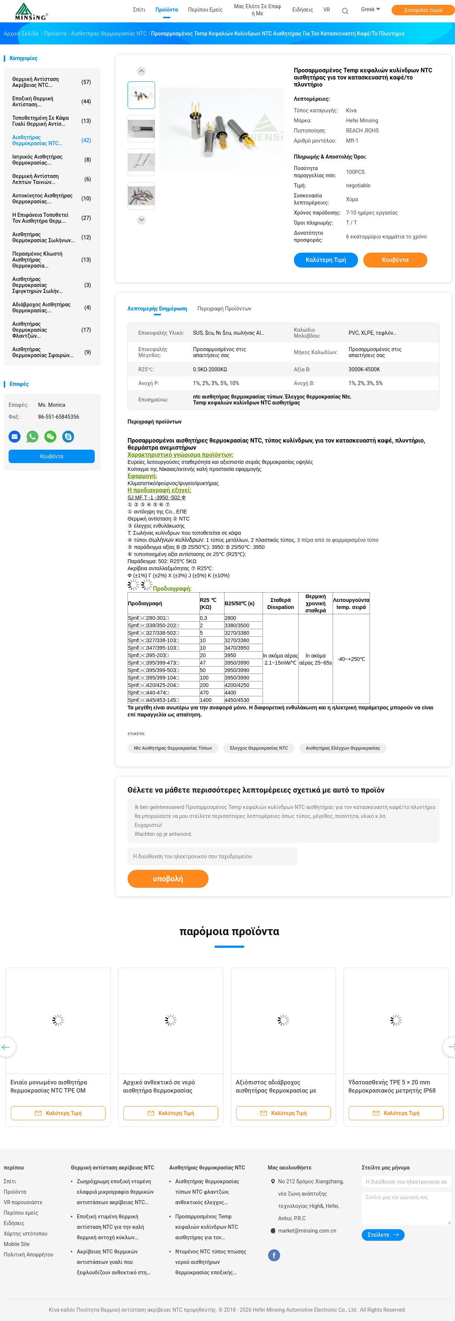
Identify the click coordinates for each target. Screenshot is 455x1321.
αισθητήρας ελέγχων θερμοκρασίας (343, 748)
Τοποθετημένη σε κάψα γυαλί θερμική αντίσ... (51, 121)
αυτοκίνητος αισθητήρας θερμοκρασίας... (51, 198)
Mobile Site (17, 1244)
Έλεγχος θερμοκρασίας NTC (259, 748)
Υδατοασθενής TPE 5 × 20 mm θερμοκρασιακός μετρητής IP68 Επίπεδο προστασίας (392, 1090)
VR (326, 10)
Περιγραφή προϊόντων (224, 309)
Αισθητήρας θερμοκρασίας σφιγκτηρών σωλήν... (51, 285)
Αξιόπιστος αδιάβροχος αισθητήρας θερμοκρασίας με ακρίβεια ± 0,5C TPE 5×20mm (276, 1090)
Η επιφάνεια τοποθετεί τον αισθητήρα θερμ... (51, 218)
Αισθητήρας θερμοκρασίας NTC (207, 1168)
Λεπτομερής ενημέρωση (157, 309)
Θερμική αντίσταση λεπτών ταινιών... (51, 179)
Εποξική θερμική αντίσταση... (51, 101)
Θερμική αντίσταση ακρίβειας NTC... (51, 82)
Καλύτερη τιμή (326, 259)
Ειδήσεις (14, 1223)
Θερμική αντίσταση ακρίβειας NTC (112, 1168)
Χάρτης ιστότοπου (25, 1234)
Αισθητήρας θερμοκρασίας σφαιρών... (51, 352)
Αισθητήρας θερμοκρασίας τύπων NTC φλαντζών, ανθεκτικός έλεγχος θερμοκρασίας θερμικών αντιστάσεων (207, 1193)
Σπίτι (10, 1181)
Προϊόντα (15, 1192)
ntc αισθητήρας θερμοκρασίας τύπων (173, 748)
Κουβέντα (51, 456)
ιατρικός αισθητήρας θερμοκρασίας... (51, 160)
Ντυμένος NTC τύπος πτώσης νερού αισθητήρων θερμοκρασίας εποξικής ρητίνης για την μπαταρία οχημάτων (210, 1263)
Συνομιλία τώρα (423, 10)
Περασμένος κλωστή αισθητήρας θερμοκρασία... (51, 260)
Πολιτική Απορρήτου (28, 1255)
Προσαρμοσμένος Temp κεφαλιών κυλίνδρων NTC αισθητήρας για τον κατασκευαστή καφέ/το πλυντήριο (206, 1228)
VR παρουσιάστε (23, 1202)
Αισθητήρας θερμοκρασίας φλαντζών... (51, 330)
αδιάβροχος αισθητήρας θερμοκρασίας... (51, 307)
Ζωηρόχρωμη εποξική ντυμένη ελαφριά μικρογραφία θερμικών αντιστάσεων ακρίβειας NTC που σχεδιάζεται (115, 1193)
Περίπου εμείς (21, 1213)
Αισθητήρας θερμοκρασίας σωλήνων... (51, 237)
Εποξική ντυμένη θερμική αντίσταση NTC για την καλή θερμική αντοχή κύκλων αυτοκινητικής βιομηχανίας (110, 1228)
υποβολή (168, 878)
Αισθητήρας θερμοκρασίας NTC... (51, 140)
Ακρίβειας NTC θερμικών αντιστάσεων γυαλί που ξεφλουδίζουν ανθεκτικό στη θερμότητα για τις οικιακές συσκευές (112, 1263)
